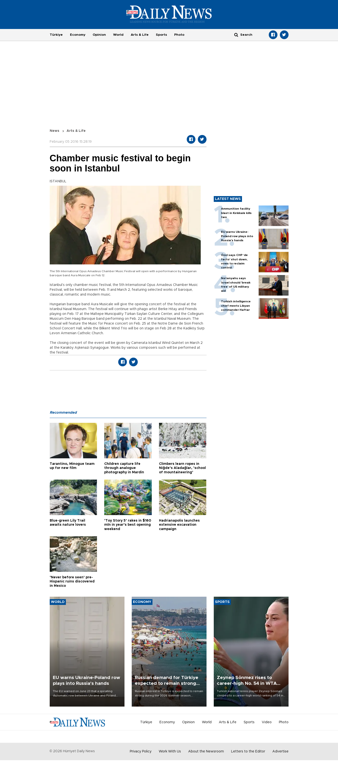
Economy (77, 34)
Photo (179, 34)
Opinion (99, 34)
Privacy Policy (141, 751)
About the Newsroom (206, 751)
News (54, 131)
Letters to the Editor (248, 751)
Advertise (280, 751)
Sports (161, 34)
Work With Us (170, 751)
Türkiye (56, 34)
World (118, 34)
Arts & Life (140, 34)
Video (267, 722)
